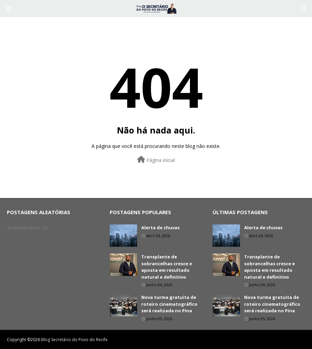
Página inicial (156, 159)
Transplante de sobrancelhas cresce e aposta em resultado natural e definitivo (166, 267)
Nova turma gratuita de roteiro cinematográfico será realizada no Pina (169, 304)
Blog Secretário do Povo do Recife (74, 339)
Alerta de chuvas (160, 227)
